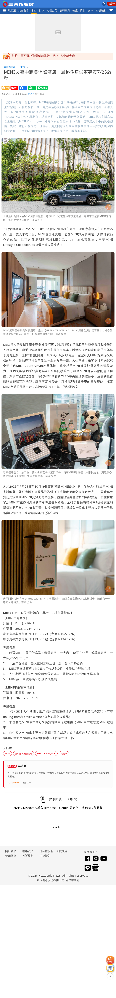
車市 (34, 10)
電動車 (64, 753)
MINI (7, 753)
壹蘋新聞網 (10, 67)
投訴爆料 (28, 855)
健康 (75, 10)
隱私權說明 (45, 851)
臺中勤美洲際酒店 (23, 753)
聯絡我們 (28, 851)
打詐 (41, 10)
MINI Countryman (46, 753)
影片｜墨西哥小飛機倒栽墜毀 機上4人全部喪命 (43, 57)
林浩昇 (31, 93)
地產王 (12, 10)
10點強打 (100, 10)
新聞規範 (62, 851)
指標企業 (52, 10)
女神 (90, 10)
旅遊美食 (23, 10)
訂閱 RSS (13, 782)
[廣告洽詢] (110, 968)
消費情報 (45, 855)
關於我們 (10, 851)
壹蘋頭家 (65, 10)
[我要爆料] (110, 960)
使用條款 (10, 855)
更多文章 (27, 782)
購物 (82, 10)
